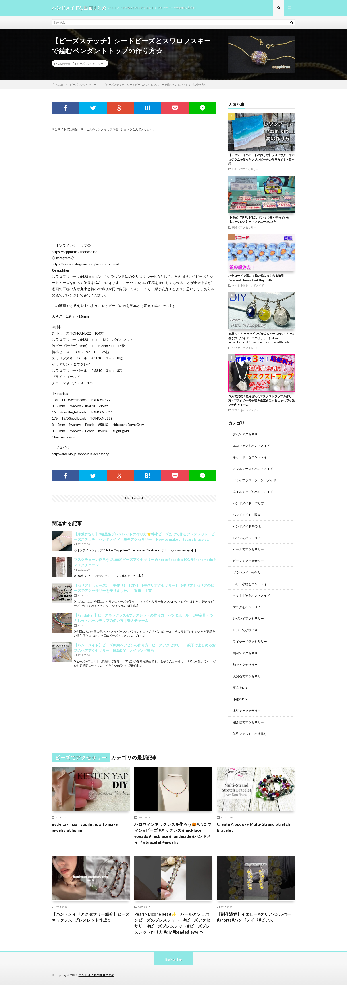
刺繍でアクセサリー (244, 227)
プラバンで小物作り (247, 572)
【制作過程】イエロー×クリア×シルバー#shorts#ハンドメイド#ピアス (254, 917)
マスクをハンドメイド (245, 410)
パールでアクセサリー (248, 549)
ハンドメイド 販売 (247, 515)
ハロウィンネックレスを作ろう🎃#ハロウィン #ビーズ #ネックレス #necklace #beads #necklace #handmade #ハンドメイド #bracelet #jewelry (172, 833)
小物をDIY (240, 699)
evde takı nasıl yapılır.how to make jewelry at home (85, 827)
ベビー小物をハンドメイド (251, 584)
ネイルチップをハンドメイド (253, 491)
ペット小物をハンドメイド (248, 285)
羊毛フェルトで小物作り (250, 734)
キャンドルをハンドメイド (251, 457)
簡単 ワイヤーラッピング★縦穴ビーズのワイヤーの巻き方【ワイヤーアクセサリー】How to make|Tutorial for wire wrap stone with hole (261, 338)
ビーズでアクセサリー (90, 63)
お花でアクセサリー (247, 434)
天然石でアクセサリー (248, 676)
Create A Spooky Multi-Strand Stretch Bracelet (253, 827)
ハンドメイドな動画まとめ (96, 975)
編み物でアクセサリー (248, 722)
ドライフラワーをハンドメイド (254, 480)
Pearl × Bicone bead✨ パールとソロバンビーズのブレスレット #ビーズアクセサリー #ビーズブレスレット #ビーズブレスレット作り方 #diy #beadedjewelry (172, 923)
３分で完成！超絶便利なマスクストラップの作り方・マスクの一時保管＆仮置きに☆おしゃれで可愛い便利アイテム (261, 400)
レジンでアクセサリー (245, 169)
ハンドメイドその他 (247, 526)
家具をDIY (240, 687)
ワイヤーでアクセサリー (246, 348)
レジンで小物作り (245, 630)
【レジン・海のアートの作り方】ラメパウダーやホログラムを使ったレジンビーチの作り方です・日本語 (261, 159)
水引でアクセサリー (247, 711)
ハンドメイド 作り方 (248, 503)
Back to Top (173, 959)
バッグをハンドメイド (248, 538)
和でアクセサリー (245, 664)
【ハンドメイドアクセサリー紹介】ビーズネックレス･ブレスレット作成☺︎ (91, 917)
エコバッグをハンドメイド (251, 445)
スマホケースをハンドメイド (253, 468)
